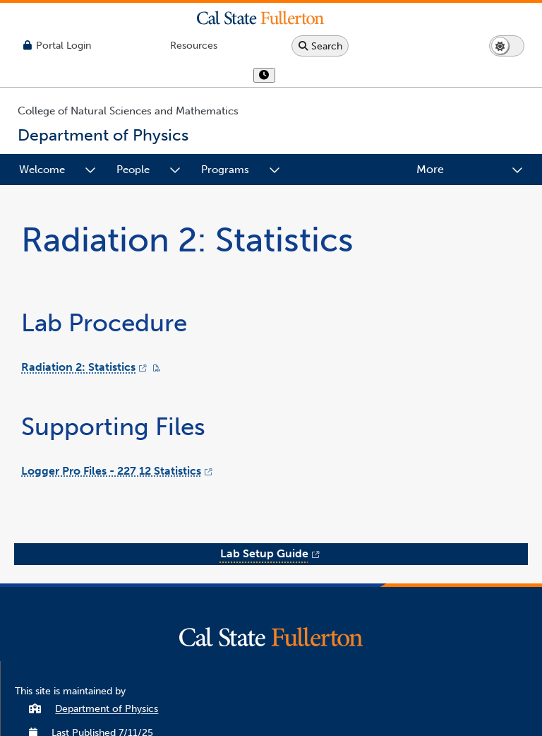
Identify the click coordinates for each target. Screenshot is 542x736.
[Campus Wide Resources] (194, 45)
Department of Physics (106, 709)
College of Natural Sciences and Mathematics (128, 111)
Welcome (42, 169)
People (133, 169)
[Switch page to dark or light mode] (506, 46)
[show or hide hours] (264, 75)
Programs (225, 169)
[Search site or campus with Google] (320, 46)
